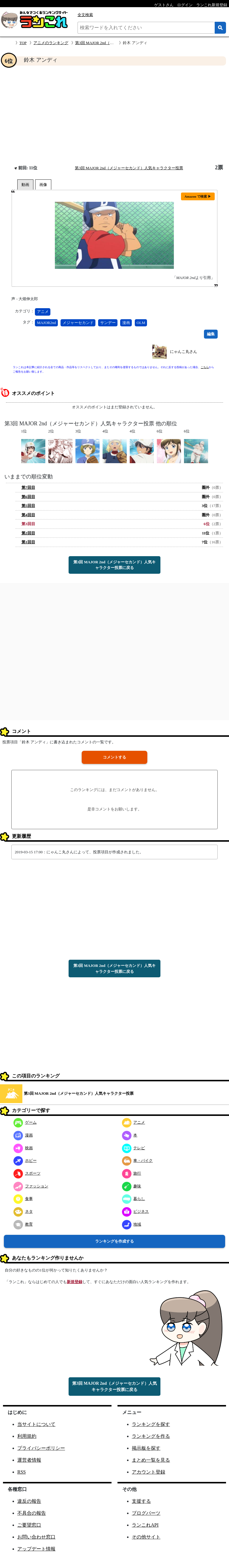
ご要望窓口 (29, 1525)
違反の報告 (29, 1501)
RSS (21, 1471)
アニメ (43, 311)
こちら (205, 367)
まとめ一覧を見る (151, 1460)
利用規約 (26, 1436)
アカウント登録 (148, 1471)
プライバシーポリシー (41, 1448)
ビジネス (135, 1211)
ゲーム (25, 1122)
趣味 (131, 1186)
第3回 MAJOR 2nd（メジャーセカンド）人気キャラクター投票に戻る (114, 565)
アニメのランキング (50, 43)
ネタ (23, 1211)
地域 (131, 1224)
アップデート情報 (36, 1548)
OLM (141, 322)
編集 (211, 334)
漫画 (126, 322)
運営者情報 (29, 1460)
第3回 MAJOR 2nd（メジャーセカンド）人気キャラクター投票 (129, 168)
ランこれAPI (145, 1525)
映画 (23, 1148)
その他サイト (146, 1536)
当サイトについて (36, 1424)
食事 (23, 1198)
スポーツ (27, 1173)
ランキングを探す (151, 1424)
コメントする (114, 757)
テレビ (133, 1148)
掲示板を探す (146, 1448)
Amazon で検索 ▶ (198, 196)
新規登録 (74, 1282)
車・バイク (137, 1160)
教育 (23, 1224)
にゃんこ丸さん (183, 351)
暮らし (133, 1198)
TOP (23, 43)
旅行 (131, 1173)
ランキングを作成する (114, 1241)
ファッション (30, 1186)
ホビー (25, 1160)
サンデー (108, 322)
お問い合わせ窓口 (36, 1536)
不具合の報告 (31, 1513)
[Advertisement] (114, 115)
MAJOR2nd (46, 322)
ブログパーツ (146, 1513)
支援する (141, 1501)
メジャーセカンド (78, 322)
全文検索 (85, 15)
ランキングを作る (151, 1436)
